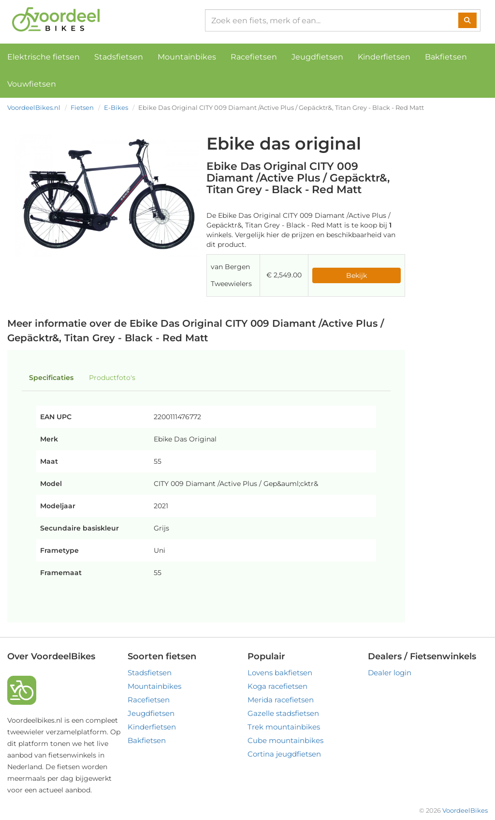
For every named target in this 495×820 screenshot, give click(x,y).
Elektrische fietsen (43, 56)
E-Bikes (116, 107)
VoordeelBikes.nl (33, 107)
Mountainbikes (187, 56)
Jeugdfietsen (317, 56)
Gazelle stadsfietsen (283, 713)
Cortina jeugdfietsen (284, 754)
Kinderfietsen (384, 56)
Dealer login (389, 672)
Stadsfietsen (118, 56)
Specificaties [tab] (51, 377)
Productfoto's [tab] (112, 377)
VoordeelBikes (465, 810)
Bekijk (356, 275)
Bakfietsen (446, 56)
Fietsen (82, 107)
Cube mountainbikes (285, 740)
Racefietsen (254, 56)
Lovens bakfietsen (280, 672)
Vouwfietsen (31, 84)
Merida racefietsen (281, 699)
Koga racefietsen (277, 686)
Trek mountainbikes (284, 726)
